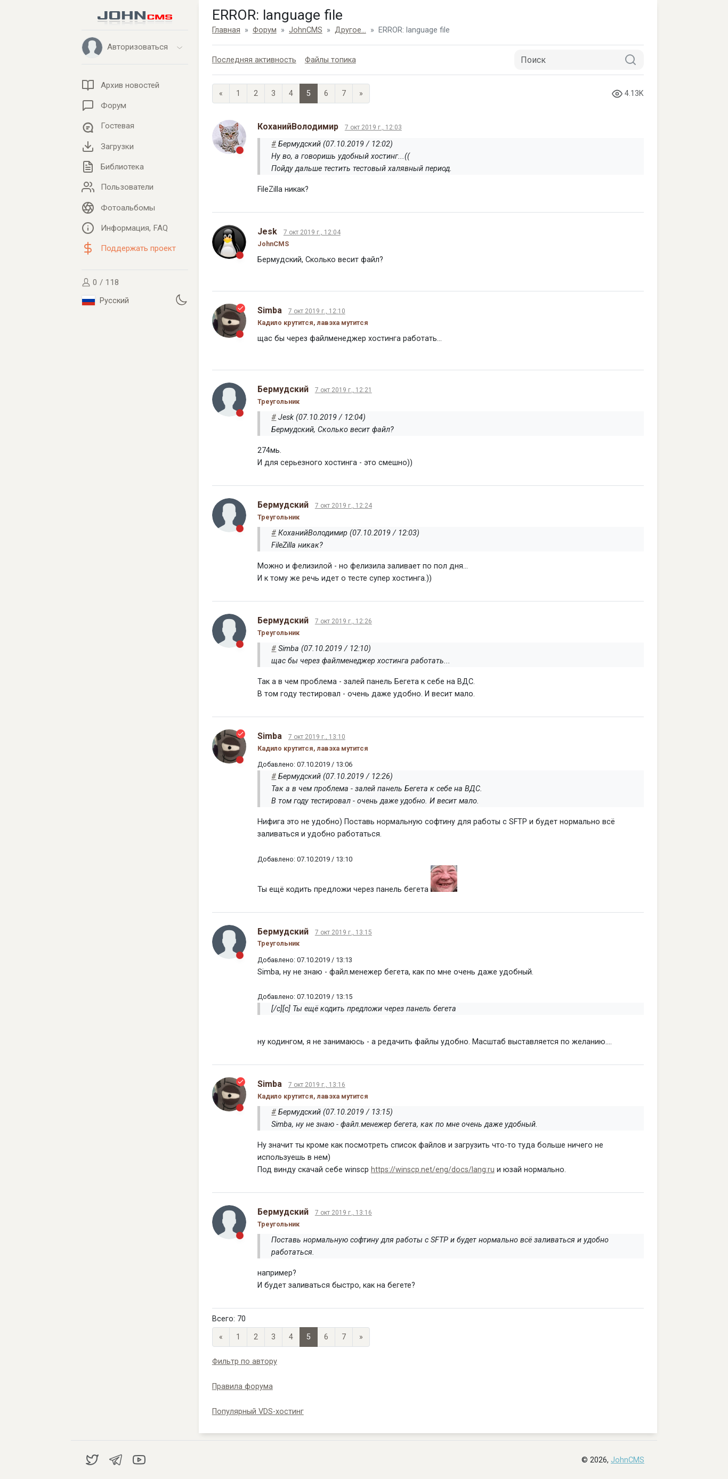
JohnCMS (627, 1460)
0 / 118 (100, 282)
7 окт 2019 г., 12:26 (343, 621)
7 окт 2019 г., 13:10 (316, 737)
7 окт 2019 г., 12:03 (373, 127)
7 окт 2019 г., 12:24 (343, 505)
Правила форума (242, 1386)
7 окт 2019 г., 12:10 (316, 311)
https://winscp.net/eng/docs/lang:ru (433, 1169)
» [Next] (361, 93)
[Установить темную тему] (181, 299)
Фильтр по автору (244, 1361)
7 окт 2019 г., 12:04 (312, 232)
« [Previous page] (221, 93)
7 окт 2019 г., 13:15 (343, 932)
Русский (105, 300)
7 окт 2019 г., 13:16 (316, 1084)
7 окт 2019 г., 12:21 (343, 390)
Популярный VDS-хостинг (258, 1411)
